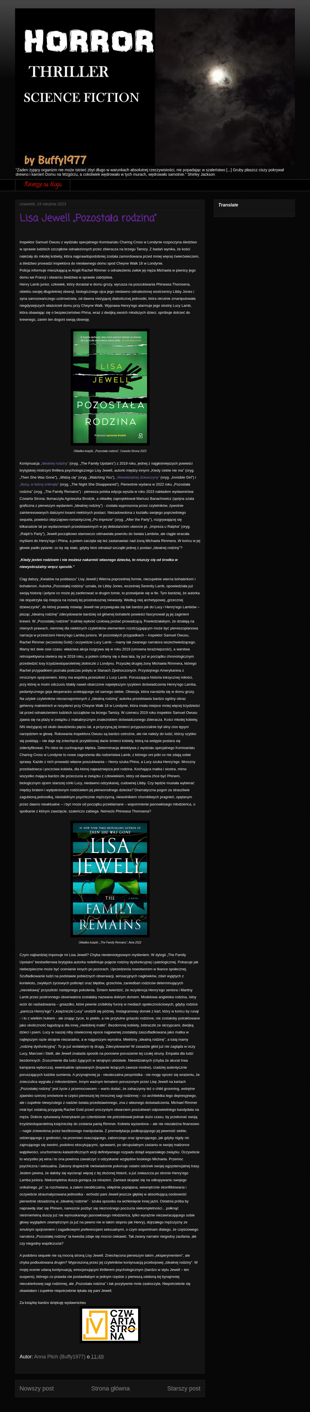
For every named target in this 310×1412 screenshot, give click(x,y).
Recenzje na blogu (42, 185)
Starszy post (183, 1388)
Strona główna (110, 1388)
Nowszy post (37, 1388)
